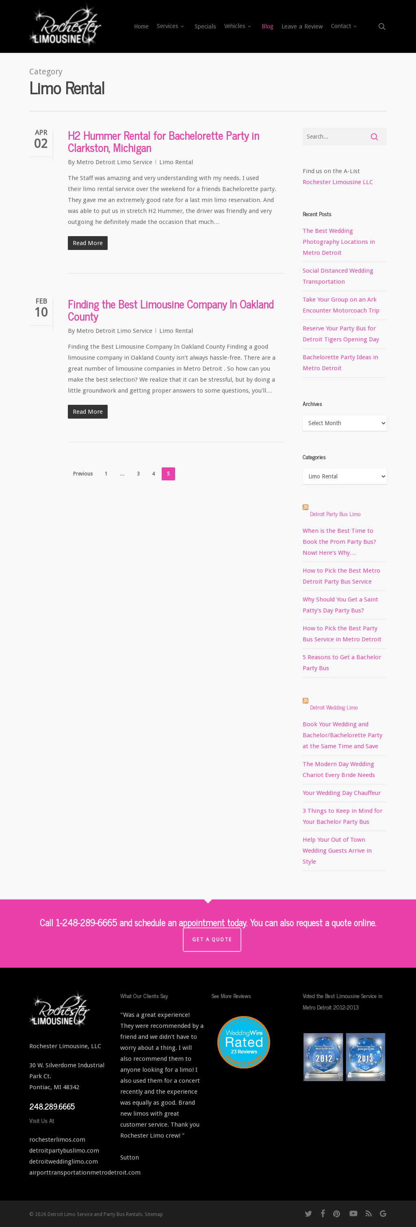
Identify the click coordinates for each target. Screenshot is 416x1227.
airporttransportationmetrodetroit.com (85, 1172)
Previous (83, 474)
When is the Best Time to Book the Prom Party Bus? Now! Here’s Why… (339, 541)
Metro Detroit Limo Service (114, 162)
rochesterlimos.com (57, 1139)
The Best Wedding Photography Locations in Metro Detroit (339, 241)
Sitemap (154, 1214)
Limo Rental (176, 162)
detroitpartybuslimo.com (64, 1150)
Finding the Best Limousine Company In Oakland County (170, 310)
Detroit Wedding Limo (334, 707)
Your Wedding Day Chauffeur (342, 793)
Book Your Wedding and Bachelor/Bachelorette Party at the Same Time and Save (342, 735)
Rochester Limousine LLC (338, 182)
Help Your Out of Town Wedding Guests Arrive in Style (337, 850)
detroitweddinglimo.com (63, 1161)
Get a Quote (212, 940)
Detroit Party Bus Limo (335, 513)
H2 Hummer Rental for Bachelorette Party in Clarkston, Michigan (163, 141)
